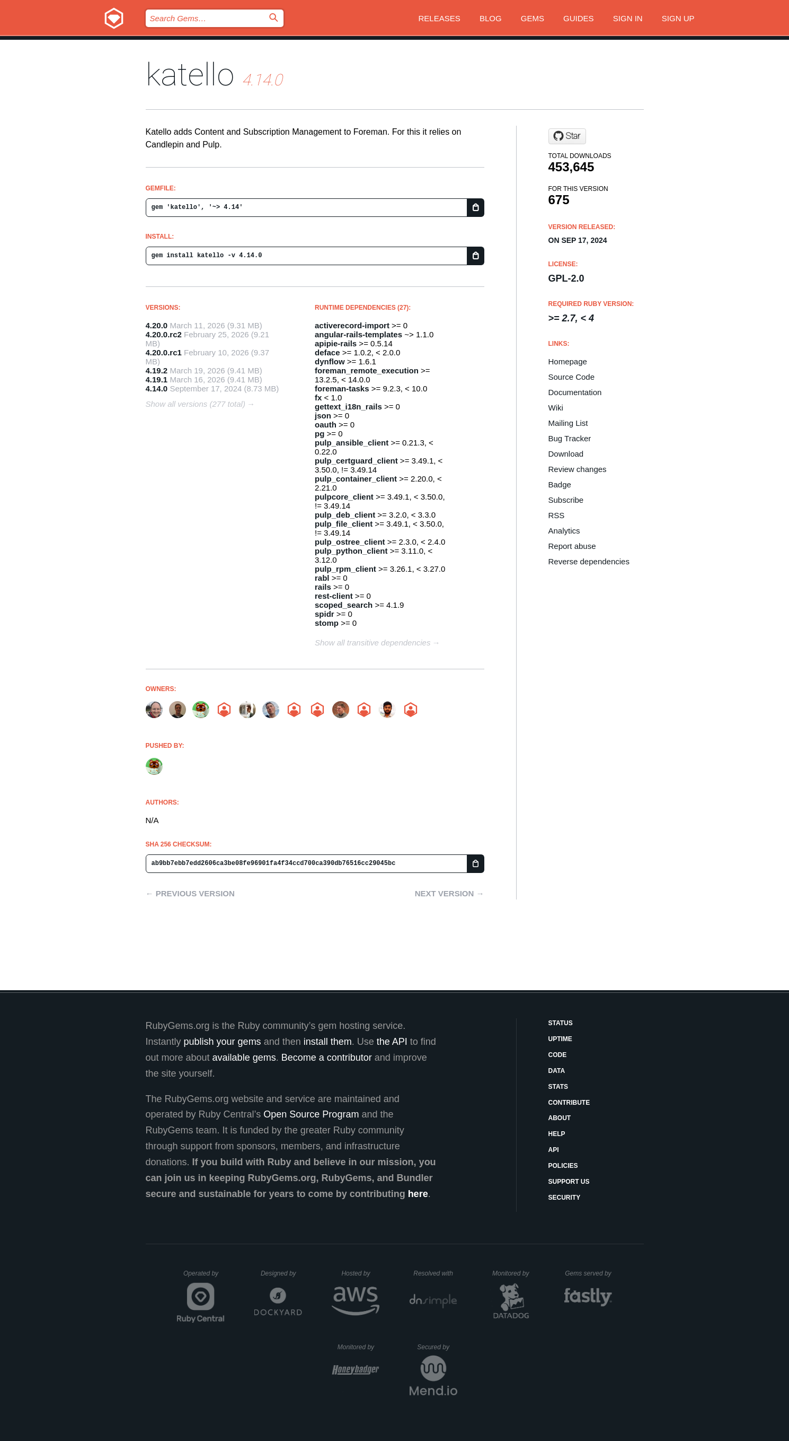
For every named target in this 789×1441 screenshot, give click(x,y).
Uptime (560, 1039)
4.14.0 (157, 388)
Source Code (571, 376)
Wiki (555, 407)
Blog (491, 18)
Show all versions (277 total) (195, 403)
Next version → (449, 893)
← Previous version (190, 893)
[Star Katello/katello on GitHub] (567, 136)
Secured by (437, 1347)
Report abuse (572, 546)
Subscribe (566, 499)
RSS (556, 515)
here (418, 1194)
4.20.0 (157, 325)
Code (557, 1055)
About (559, 1118)
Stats (558, 1086)
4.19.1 (157, 379)
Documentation (575, 392)
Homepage (567, 361)
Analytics (564, 530)
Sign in (628, 18)
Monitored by (513, 1273)
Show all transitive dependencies (372, 642)
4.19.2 (157, 370)
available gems (244, 1057)
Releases (439, 18)
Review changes (577, 469)
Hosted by (360, 1273)
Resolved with (435, 1273)
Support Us (569, 1181)
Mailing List (568, 422)
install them (328, 1041)
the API (392, 1041)
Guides (578, 18)
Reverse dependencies (589, 561)
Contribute (569, 1102)
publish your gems (222, 1041)
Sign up (678, 18)
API (553, 1150)
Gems (532, 18)
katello (190, 74)
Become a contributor (326, 1057)
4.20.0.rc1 (164, 352)
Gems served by (588, 1273)
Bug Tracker (569, 438)
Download (566, 453)
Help (556, 1134)
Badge (559, 484)
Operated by (204, 1277)
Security (564, 1197)
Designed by (281, 1273)
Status (560, 1023)
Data (556, 1071)
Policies (563, 1165)
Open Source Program (311, 1114)
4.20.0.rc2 (164, 334)
